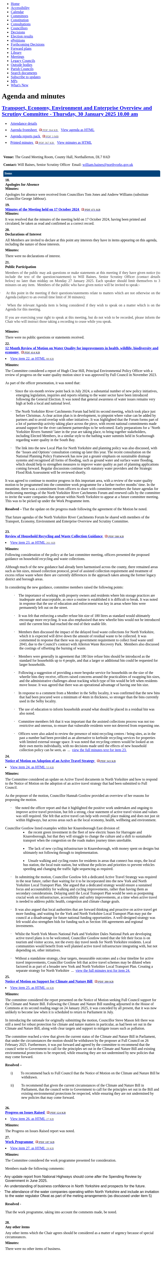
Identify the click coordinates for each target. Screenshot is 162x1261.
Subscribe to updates (25, 77)
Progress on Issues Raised (35, 1112)
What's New (19, 85)
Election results (22, 36)
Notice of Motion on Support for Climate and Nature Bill (59, 981)
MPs (14, 81)
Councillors (19, 28)
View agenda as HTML (77, 130)
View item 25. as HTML (32, 988)
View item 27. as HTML (32, 1148)
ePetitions (18, 40)
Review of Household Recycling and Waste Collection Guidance (64, 536)
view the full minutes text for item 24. (103, 970)
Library (16, 52)
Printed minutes (32, 142)
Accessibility (20, 8)
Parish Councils (22, 69)
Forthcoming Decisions (28, 44)
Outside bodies (21, 65)
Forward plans (21, 48)
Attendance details (23, 123)
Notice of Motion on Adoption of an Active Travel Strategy (60, 761)
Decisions (18, 32)
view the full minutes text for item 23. (99, 750)
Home (15, 4)
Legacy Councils (23, 61)
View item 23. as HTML (32, 542)
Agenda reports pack (34, 136)
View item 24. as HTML (32, 767)
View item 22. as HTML (32, 358)
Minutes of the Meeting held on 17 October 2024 (52, 209)
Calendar (17, 12)
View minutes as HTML (74, 142)
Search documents (24, 73)
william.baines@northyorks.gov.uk (107, 165)
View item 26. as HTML (32, 1119)
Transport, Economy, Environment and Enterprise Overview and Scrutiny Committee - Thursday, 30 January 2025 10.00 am (77, 111)
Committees (19, 16)
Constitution (20, 20)
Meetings (17, 57)
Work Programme (29, 1142)
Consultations (21, 24)
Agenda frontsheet (34, 130)
